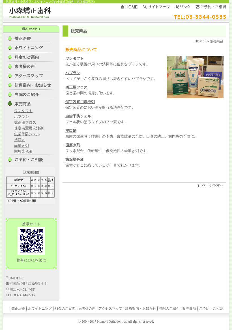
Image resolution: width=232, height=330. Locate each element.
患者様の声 (86, 308)
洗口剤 (70, 131)
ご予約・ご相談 (211, 308)
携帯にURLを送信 (31, 260)
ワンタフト (74, 59)
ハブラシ (72, 73)
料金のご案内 (65, 308)
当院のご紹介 (169, 308)
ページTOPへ (213, 185)
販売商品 (189, 308)
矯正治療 (18, 308)
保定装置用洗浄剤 (80, 102)
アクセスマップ (110, 308)
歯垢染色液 (74, 160)
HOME (200, 41)
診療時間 (31, 172)
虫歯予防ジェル (78, 116)
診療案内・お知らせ (140, 308)
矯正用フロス (76, 87)
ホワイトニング (40, 308)
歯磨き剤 (72, 145)
